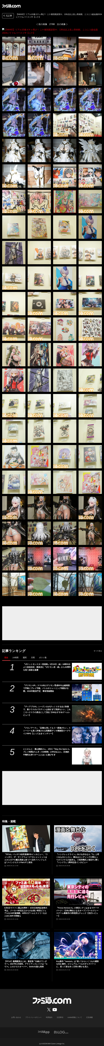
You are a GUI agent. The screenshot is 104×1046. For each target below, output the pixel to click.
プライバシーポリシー (33, 1014)
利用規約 (49, 1014)
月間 (33, 654)
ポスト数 (43, 654)
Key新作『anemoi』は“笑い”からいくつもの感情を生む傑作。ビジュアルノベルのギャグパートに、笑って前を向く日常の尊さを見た (77, 960)
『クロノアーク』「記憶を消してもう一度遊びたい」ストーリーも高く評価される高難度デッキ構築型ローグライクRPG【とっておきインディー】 (47, 727)
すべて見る (98, 648)
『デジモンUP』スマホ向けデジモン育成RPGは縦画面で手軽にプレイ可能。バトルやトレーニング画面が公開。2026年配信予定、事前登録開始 (46, 685)
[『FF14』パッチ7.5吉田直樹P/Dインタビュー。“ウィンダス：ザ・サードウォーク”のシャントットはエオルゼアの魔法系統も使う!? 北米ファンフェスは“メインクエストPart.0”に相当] (26, 835)
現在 (6, 654)
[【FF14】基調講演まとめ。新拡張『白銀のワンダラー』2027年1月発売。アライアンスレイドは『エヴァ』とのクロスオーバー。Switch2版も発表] (26, 942)
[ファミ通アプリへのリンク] (44, 1029)
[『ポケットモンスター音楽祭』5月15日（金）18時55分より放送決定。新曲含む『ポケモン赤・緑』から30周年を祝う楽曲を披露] (87, 668)
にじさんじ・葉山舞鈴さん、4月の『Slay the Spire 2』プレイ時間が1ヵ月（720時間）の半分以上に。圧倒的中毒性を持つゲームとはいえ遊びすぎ (47, 749)
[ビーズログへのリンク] (61, 1029)
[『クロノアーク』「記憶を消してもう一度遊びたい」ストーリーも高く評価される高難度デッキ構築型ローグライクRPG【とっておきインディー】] (87, 731)
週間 (25, 654)
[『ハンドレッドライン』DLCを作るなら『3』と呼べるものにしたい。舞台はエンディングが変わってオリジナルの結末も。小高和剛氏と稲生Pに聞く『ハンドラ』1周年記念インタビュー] (78, 835)
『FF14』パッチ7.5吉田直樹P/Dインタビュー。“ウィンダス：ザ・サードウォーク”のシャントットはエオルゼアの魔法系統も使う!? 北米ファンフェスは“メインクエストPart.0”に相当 (26, 855)
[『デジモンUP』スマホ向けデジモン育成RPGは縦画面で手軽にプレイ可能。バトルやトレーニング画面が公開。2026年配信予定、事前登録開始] (87, 689)
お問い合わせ (16, 1014)
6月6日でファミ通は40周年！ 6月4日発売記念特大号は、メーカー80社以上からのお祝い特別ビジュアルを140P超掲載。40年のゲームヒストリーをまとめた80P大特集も (25, 908)
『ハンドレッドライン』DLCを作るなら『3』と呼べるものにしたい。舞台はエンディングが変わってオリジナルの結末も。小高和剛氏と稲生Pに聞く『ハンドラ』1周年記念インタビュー (77, 855)
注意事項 (60, 1014)
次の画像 (61, 24)
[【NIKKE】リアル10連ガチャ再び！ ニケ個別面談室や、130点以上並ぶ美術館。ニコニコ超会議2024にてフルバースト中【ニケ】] (13, 45)
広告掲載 (89, 1014)
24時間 (15, 654)
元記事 (7, 16)
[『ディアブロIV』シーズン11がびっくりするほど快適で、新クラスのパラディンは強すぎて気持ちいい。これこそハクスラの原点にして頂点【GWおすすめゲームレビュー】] (87, 710)
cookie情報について (75, 1014)
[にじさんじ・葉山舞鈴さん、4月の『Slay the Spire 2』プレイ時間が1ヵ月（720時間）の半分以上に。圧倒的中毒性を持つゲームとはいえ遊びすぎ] (87, 752)
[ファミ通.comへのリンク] (11, 6)
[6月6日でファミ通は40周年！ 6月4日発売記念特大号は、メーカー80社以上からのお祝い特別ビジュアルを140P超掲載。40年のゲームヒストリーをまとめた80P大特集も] (26, 888)
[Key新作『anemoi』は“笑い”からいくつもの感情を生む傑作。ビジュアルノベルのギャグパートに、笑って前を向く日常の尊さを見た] (78, 942)
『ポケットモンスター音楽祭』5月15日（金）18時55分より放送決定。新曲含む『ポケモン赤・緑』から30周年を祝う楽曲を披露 (47, 664)
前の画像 (42, 24)
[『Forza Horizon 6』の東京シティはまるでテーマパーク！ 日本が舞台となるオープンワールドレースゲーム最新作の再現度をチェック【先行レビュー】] (78, 888)
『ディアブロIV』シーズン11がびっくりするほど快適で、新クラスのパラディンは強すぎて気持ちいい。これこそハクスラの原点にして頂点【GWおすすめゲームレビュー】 (47, 707)
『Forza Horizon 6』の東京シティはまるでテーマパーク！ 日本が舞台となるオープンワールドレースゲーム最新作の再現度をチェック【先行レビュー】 (77, 908)
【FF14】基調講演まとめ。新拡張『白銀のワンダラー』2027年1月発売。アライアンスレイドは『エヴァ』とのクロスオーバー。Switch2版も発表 (26, 960)
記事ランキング (14, 647)
